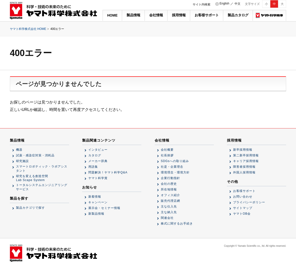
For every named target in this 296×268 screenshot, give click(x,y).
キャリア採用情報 (246, 161)
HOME (112, 15)
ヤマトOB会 (242, 213)
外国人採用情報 (244, 172)
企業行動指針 (170, 178)
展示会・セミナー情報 (104, 208)
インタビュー (98, 149)
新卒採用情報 (242, 149)
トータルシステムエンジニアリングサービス (41, 187)
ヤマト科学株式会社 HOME (28, 29)
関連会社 (167, 218)
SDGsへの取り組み (175, 161)
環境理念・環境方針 (175, 172)
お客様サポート (207, 15)
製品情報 (133, 15)
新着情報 (94, 196)
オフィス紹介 (170, 195)
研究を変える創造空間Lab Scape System (32, 178)
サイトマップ (242, 208)
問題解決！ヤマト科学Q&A (107, 172)
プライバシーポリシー (249, 202)
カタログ (94, 155)
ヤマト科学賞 (98, 178)
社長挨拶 (167, 155)
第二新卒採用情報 (246, 155)
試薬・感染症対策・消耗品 (35, 155)
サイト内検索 (201, 4)
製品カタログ (238, 15)
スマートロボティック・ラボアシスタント (41, 168)
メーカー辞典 (98, 161)
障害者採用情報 (244, 166)
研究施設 (22, 161)
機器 (19, 149)
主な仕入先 (169, 206)
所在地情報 (169, 189)
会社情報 (156, 15)
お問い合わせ (242, 196)
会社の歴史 (169, 184)
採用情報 (179, 15)
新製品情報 (96, 213)
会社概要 (167, 149)
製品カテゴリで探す (30, 207)
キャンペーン (98, 202)
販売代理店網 (170, 201)
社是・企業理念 (172, 166)
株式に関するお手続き (177, 223)
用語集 (93, 166)
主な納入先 (169, 212)
